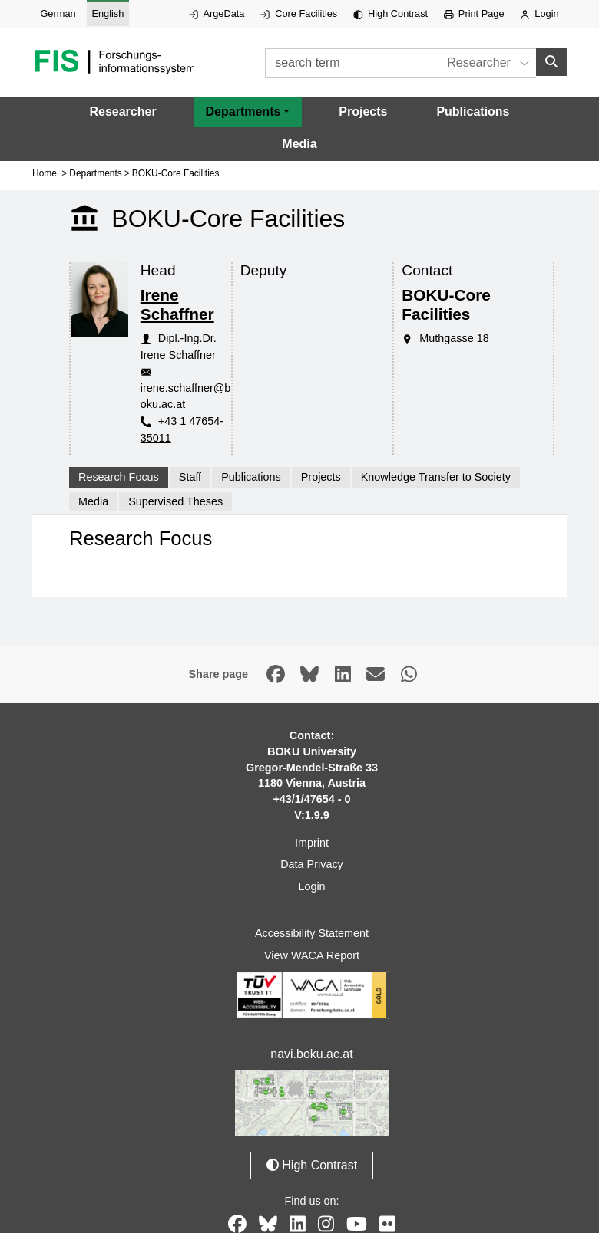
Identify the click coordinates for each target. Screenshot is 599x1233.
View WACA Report (311, 955)
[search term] (351, 63)
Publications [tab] (251, 477)
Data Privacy (311, 864)
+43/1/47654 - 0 (311, 799)
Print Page (474, 13)
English (107, 13)
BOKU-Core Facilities (176, 173)
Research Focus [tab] (118, 477)
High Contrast (390, 13)
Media (299, 143)
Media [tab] (93, 501)
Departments (95, 173)
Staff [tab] (190, 477)
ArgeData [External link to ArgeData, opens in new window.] (216, 13)
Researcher (122, 111)
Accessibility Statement (312, 933)
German (57, 13)
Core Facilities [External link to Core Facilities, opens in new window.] (298, 13)
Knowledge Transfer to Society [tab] (436, 477)
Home (44, 173)
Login (539, 13)
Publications (472, 111)
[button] (248, 112)
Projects (363, 111)
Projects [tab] (321, 477)
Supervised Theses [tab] (175, 501)
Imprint (312, 843)
